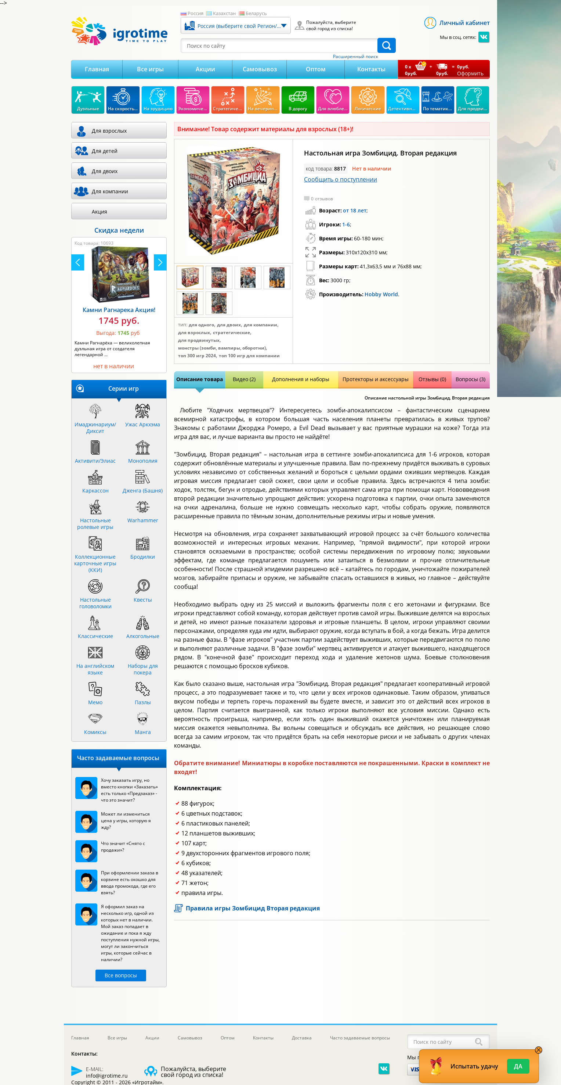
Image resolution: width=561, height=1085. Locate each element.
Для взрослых (194, 332)
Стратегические (231, 332)
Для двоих (229, 325)
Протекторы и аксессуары (376, 379)
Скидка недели (119, 230)
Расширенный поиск (355, 56)
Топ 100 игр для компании (249, 356)
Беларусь (256, 13)
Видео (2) (244, 379)
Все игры (150, 69)
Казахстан (224, 13)
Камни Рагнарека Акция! (119, 310)
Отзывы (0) (432, 379)
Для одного (201, 325)
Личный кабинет (464, 23)
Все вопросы (121, 975)
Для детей (104, 150)
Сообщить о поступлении (340, 179)
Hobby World (381, 294)
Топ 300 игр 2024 (197, 356)
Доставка (302, 1038)
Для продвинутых (199, 340)
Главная (97, 69)
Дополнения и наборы (300, 379)
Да (518, 1066)
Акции (205, 69)
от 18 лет (354, 210)
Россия (195, 13)
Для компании (260, 325)
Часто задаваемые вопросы (360, 1038)
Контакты (371, 69)
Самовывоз (260, 69)
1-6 (346, 224)
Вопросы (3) (470, 379)
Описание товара (199, 379)
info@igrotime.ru (107, 1075)
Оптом (316, 69)
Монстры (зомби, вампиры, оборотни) (222, 348)
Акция (99, 211)
